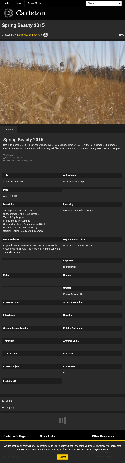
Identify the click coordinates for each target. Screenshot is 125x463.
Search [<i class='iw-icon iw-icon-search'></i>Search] (120, 3)
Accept (62, 456)
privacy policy (52, 449)
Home (18, 3)
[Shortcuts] (121, 34)
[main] (62, 225)
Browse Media (34, 3)
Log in (6, 3)
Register (8, 407)
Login (7, 400)
